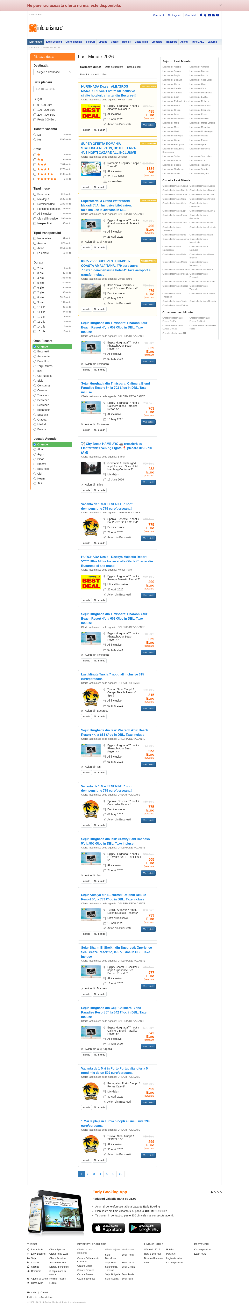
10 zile (52, 307)
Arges (39, 454)
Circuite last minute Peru (201, 269)
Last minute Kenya (198, 114)
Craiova (40, 390)
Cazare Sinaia (84, 1259)
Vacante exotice (57, 1255)
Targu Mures (43, 366)
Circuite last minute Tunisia (202, 293)
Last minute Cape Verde (200, 80)
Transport (171, 41)
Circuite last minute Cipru (174, 199)
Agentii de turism (37, 1272)
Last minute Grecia (171, 110)
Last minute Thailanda (172, 169)
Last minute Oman (171, 140)
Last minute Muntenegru (201, 131)
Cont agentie (174, 15)
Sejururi (90, 41)
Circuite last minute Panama (175, 269)
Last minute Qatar (197, 144)
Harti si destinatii (152, 1247)
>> (120, 1174)
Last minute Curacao (172, 92)
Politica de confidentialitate (40, 1290)
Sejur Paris (111, 1255)
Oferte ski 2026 (152, 1242)
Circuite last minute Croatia (202, 199)
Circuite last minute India (201, 222)
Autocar (52, 243)
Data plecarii (134, 66)
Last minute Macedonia (173, 118)
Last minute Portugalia (173, 144)
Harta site (31, 1285)
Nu (52, 139)
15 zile (52, 331)
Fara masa (52, 194)
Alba (38, 449)
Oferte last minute (51, 47)
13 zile (52, 321)
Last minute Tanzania (199, 165)
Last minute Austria (171, 71)
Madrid (39, 424)
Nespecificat (52, 223)
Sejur (32, 1251)
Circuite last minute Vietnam (175, 305)
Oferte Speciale (57, 1242)
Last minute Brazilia (198, 75)
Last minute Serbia (171, 156)
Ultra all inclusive (52, 218)
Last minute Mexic (171, 131)
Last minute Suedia (171, 165)
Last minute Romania (199, 149)
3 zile (52, 273)
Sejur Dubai (128, 1255)
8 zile (52, 297)
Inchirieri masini (57, 1272)
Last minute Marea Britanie (202, 123)
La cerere (52, 253)
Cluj (37, 473)
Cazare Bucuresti (86, 1272)
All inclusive (52, 213)
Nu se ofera (52, 238)
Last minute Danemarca (200, 92)
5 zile (52, 282)
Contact (44, 1285)
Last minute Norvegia (172, 135)
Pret (105, 74)
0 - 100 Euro (42, 104)
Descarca (108, 1221)
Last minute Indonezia (199, 110)
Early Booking (54, 41)
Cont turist (158, 15)
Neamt (39, 478)
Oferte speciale (74, 41)
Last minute (35, 41)
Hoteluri (126, 41)
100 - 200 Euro (44, 109)
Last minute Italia (170, 114)
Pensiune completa (52, 208)
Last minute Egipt (170, 97)
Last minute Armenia (199, 67)
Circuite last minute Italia (201, 235)
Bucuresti (41, 351)
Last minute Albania (171, 67)
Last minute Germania (199, 105)
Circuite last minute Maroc (174, 262)
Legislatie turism (174, 1251)
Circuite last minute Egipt (174, 211)
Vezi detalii (148, 125)
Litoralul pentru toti (59, 1259)
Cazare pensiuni (174, 1255)
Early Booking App (109, 1185)
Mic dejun (52, 199)
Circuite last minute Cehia (174, 194)
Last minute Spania (171, 160)
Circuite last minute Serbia (174, 281)
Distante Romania (153, 1251)
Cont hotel (190, 15)
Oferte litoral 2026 (58, 1247)
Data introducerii (89, 74)
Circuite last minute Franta (174, 215)
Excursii (212, 41)
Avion (52, 248)
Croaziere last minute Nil (174, 333)
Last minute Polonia (198, 140)
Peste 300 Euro (44, 119)
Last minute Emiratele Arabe (175, 101)
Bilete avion (141, 41)
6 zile (52, 287)
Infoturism (46, 28)
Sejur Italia (127, 1272)
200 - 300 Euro (44, 114)
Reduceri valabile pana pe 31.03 (114, 1191)
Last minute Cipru (197, 84)
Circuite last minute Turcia (174, 301)
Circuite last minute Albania (175, 186)
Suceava (40, 414)
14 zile (52, 326)
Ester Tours (200, 1247)
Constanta (41, 385)
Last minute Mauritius (199, 127)
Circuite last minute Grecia (175, 222)
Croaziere (157, 41)
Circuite (102, 41)
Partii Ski (170, 1247)
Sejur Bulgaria (112, 1267)
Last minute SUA (197, 160)
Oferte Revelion (57, 1251)
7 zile (52, 292)
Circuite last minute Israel (174, 235)
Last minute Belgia (171, 75)
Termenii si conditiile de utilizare (42, 1298)
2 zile (52, 268)
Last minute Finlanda (199, 101)
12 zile (52, 316)
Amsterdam (42, 356)
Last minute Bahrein (199, 71)
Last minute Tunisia (198, 169)
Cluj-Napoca (42, 375)
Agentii (184, 41)
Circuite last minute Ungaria (202, 301)
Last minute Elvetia (198, 97)
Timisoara (41, 395)
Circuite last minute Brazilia (175, 190)
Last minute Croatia (171, 88)
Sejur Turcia (128, 1267)
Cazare (114, 41)
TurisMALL (198, 41)
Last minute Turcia (171, 173)
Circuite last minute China (201, 194)
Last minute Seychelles (200, 156)
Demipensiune (52, 203)
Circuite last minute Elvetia (202, 211)
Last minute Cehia (171, 84)
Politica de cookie (35, 1301)
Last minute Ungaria (199, 173)
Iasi (37, 370)
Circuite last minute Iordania (202, 227)
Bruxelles (41, 361)
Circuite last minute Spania (202, 281)
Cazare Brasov (85, 1267)
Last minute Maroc (171, 127)
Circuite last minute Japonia (175, 239)
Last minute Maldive (199, 118)
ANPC (147, 1255)
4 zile (52, 277)
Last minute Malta (170, 123)
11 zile (52, 312)
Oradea (39, 419)
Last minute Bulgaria (172, 80)
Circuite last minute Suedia (175, 286)
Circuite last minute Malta (174, 254)
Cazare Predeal (85, 1263)
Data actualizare (114, 66)
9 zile (52, 302)
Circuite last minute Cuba (174, 203)
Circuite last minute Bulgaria (202, 190)
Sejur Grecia (128, 1259)
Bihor (38, 459)
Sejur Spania (112, 1272)
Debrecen (41, 400)
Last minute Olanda (198, 135)
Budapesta (41, 409)
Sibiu (38, 380)
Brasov (39, 429)
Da (52, 134)
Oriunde (40, 346)
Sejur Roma (128, 1248)
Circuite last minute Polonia (175, 274)
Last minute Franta (171, 105)
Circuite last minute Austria (202, 186)
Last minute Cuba (197, 88)
